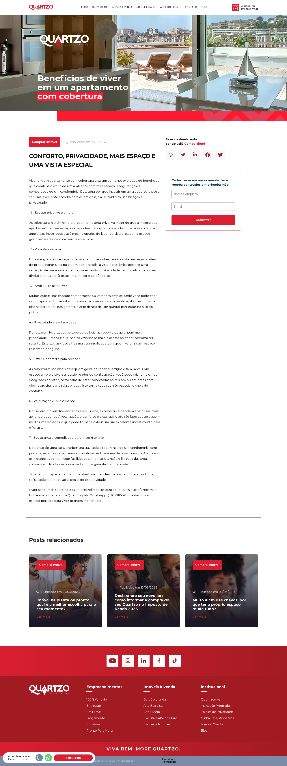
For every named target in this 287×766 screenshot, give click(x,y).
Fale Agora (73, 757)
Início (84, 7)
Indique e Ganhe (146, 7)
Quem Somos (100, 7)
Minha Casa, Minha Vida (217, 718)
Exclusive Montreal (158, 724)
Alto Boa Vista (153, 705)
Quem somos (210, 699)
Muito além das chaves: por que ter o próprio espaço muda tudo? (219, 604)
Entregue (93, 705)
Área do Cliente (170, 7)
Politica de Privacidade (217, 712)
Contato (191, 7)
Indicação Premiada (215, 705)
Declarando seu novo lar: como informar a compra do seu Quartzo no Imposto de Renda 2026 (142, 602)
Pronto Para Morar (99, 730)
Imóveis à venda (159, 687)
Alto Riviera (152, 712)
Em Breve (93, 712)
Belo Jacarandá (155, 699)
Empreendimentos (104, 687)
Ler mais (43, 617)
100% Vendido (96, 699)
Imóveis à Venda (122, 7)
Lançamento (95, 718)
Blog (204, 7)
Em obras (93, 724)
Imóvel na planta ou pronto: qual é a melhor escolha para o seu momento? (66, 604)
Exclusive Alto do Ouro (160, 718)
